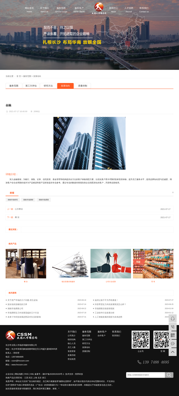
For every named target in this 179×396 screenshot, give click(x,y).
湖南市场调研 (28, 200)
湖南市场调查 (44, 200)
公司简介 (72, 335)
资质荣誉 (72, 351)
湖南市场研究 (13, 200)
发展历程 (72, 355)
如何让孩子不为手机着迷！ (106, 300)
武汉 (31, 378)
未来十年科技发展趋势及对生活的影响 (24, 317)
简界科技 (79, 374)
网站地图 (19, 374)
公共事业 (19, 209)
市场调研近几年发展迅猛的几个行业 (23, 313)
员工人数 (72, 347)
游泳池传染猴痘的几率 (17, 304)
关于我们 (44, 10)
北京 (40, 378)
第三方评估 (31, 86)
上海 (35, 378)
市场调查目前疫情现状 (104, 308)
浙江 (44, 378)
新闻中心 (113, 10)
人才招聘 (128, 10)
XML (32, 374)
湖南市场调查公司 (15, 308)
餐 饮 (17, 217)
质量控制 (82, 86)
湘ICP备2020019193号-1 (53, 374)
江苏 (26, 378)
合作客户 (101, 335)
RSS (26, 374)
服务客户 (79, 10)
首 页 (19, 76)
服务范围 (61, 10)
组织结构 (72, 339)
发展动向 (37, 76)
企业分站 (9, 374)
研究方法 (48, 86)
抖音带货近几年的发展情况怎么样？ (110, 304)
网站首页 (29, 10)
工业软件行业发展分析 (104, 313)
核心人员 (72, 343)
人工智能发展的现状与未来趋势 (108, 317)
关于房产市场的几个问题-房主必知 (23, 300)
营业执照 (72, 359)
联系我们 (144, 10)
